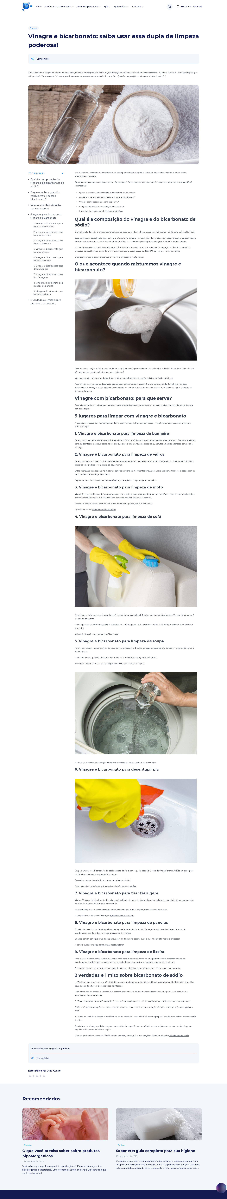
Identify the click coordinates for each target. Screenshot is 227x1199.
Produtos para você (87, 6)
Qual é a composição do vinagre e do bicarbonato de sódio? (47, 183)
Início (39, 6)
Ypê (107, 6)
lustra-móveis (111, 480)
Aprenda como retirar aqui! (122, 915)
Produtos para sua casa (58, 6)
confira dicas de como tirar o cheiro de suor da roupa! (131, 762)
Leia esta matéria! (128, 886)
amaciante (89, 618)
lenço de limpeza (130, 968)
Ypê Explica (120, 6)
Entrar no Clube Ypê (189, 6)
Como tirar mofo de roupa (104, 509)
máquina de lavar (114, 663)
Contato (136, 6)
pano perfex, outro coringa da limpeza (92, 474)
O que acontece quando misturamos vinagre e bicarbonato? (45, 196)
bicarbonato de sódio (179, 1035)
